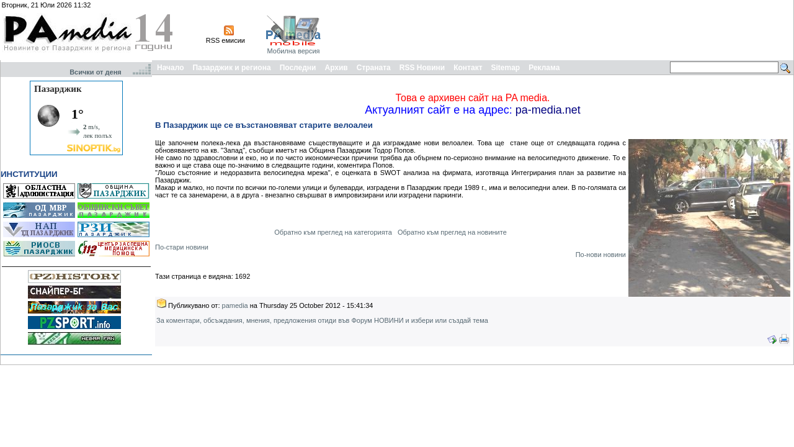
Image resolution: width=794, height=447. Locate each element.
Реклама (544, 67)
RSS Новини (422, 67)
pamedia (235, 305)
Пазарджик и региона (231, 67)
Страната (374, 67)
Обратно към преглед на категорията (333, 232)
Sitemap (505, 67)
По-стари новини (181, 247)
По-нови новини (601, 254)
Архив (335, 67)
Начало (170, 67)
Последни (298, 67)
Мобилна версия (293, 51)
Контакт (467, 67)
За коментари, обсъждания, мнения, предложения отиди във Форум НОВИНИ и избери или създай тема (322, 320)
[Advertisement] (566, 30)
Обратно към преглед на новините (452, 232)
